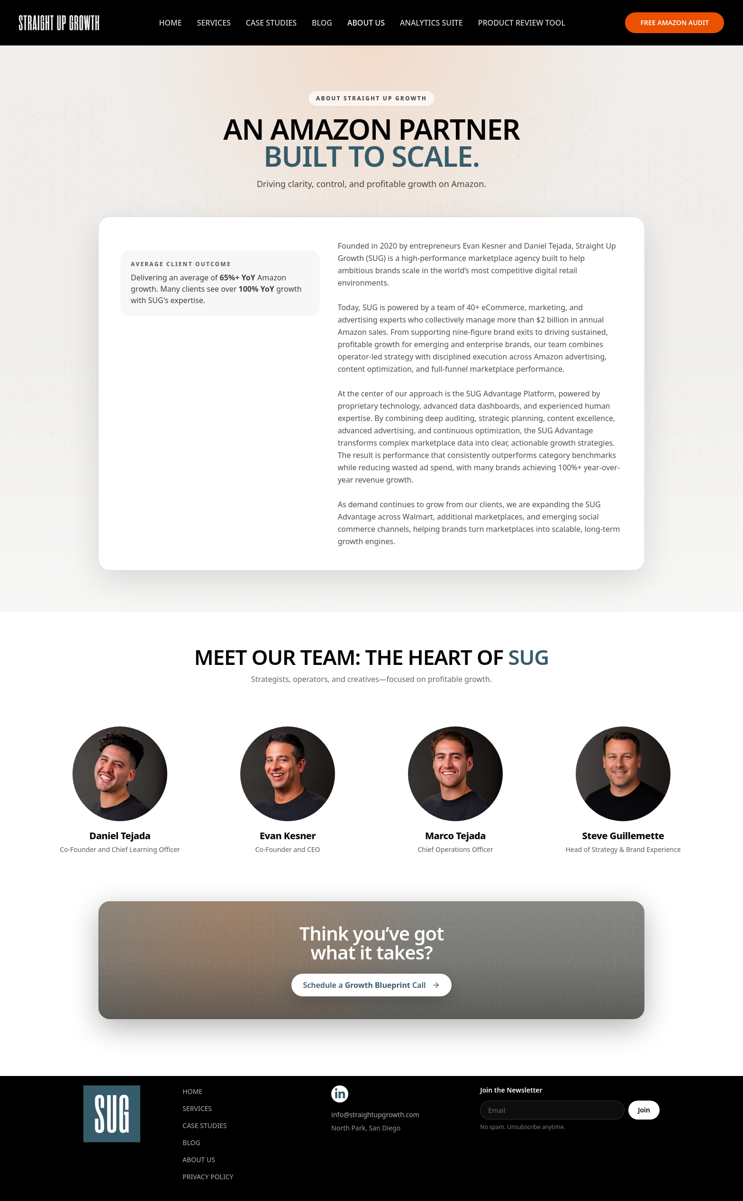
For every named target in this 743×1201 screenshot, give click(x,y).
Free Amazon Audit (674, 22)
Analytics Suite (431, 23)
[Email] (552, 1110)
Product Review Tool (521, 23)
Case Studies (271, 23)
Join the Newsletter (511, 1089)
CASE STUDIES (204, 1125)
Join (644, 1109)
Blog (322, 23)
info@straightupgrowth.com (375, 1114)
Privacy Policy (207, 1176)
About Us (366, 23)
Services (214, 23)
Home (170, 23)
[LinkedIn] (339, 1093)
